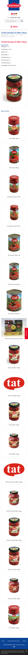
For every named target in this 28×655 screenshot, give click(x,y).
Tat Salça (21, 35)
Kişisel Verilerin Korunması (14, 641)
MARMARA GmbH (4, 35)
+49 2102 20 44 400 (14, 17)
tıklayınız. (6, 653)
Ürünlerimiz (12, 35)
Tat (16, 35)
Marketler (26, 333)
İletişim (24, 641)
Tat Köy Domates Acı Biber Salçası (8, 36)
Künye (3, 641)
